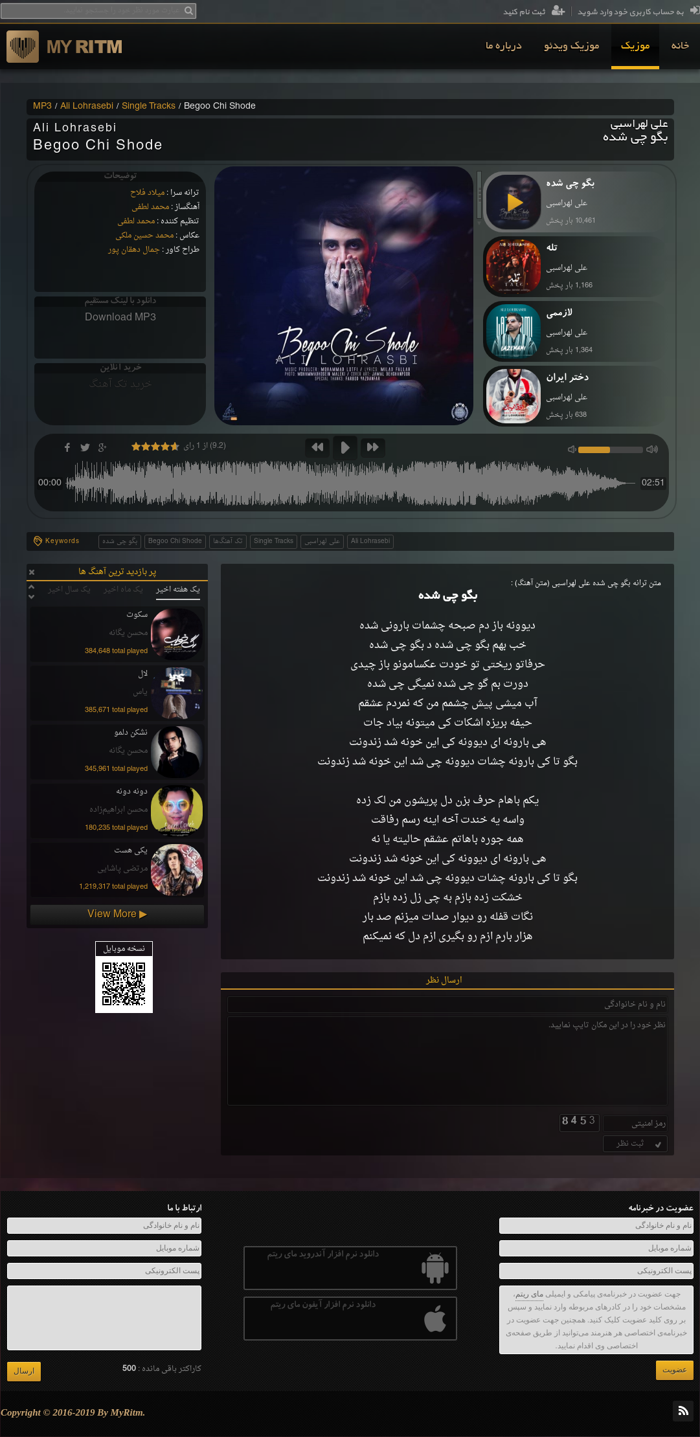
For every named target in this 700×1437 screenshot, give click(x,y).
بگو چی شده (119, 541)
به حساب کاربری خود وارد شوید (638, 12)
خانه (680, 46)
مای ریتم (529, 1293)
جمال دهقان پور (134, 250)
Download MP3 (120, 318)
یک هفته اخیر (178, 590)
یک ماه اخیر (123, 590)
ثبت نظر (640, 1144)
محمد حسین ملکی (144, 235)
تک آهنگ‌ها (228, 541)
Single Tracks (148, 106)
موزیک (635, 46)
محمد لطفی (150, 207)
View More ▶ (117, 914)
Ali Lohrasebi (86, 106)
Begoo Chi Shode (175, 541)
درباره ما (504, 46)
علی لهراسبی (322, 541)
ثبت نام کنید (533, 12)
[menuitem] (680, 46)
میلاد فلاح (147, 193)
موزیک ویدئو (571, 46)
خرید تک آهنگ (120, 384)
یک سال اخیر (69, 590)
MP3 (42, 106)
